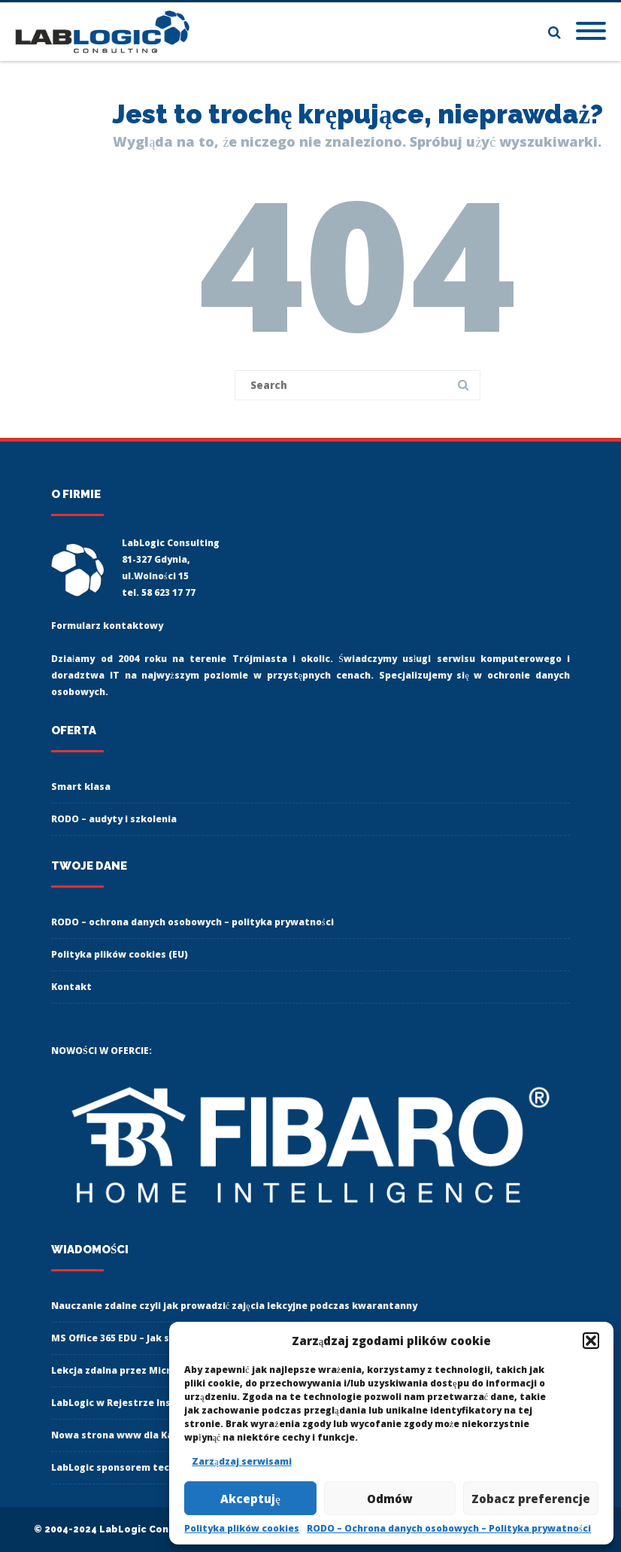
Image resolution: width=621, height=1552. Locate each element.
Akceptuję (250, 1498)
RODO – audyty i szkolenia (114, 818)
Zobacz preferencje (530, 1498)
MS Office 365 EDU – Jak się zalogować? (142, 1338)
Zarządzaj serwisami (241, 1461)
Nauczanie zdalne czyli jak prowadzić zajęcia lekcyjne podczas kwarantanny (234, 1305)
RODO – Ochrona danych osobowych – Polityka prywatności (449, 1528)
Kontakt (71, 986)
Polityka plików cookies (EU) (119, 954)
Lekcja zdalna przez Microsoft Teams (142, 1370)
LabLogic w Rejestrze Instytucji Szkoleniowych (164, 1402)
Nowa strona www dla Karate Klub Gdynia (152, 1435)
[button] (590, 1340)
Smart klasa (81, 786)
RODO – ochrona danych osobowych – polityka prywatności (192, 922)
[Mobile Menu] (591, 31)
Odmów (390, 1498)
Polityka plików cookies (241, 1528)
